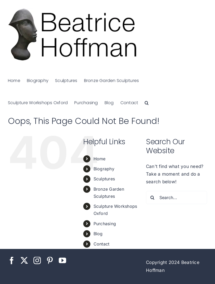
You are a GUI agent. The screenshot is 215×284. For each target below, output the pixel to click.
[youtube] (62, 260)
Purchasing (105, 223)
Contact (102, 244)
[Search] (152, 197)
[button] (147, 102)
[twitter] (24, 260)
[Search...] (176, 197)
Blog (98, 233)
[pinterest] (49, 260)
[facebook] (11, 260)
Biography (104, 168)
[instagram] (37, 260)
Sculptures (104, 178)
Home (100, 158)
